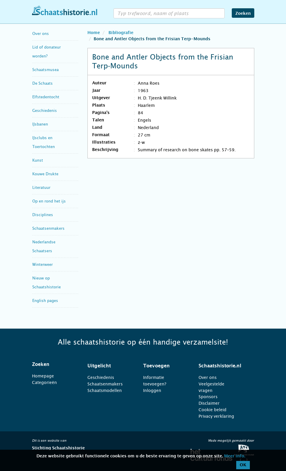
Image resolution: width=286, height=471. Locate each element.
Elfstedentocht (45, 97)
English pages (45, 300)
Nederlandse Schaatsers (43, 246)
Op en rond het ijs (49, 201)
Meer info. (234, 456)
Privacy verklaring (216, 416)
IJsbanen (40, 124)
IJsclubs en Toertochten (43, 142)
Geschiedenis (44, 110)
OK (243, 465)
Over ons (40, 33)
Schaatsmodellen (104, 390)
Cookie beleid (212, 409)
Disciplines (42, 215)
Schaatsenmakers (48, 228)
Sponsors (208, 396)
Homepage (43, 376)
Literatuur (41, 187)
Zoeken (243, 14)
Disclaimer (209, 403)
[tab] (52, 364)
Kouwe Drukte (45, 174)
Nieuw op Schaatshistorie (46, 282)
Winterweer (42, 264)
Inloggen (152, 390)
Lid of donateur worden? (46, 51)
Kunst (37, 160)
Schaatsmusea (45, 69)
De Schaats (42, 83)
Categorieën (44, 382)
